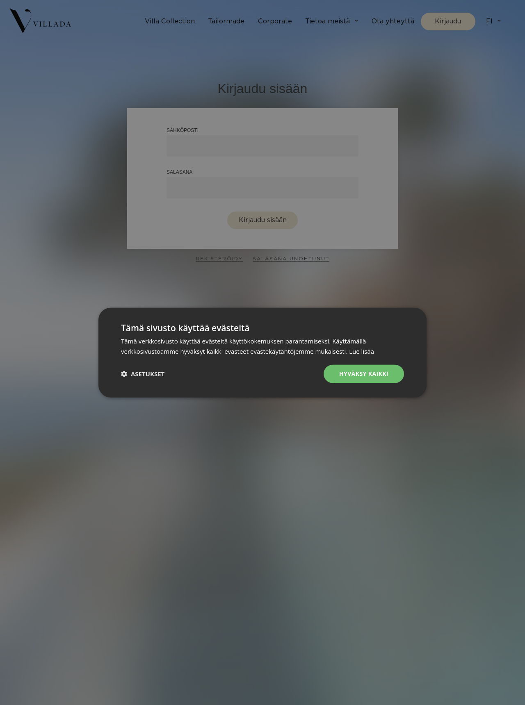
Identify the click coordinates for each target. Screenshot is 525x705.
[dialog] (262, 352)
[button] (142, 374)
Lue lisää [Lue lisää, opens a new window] (361, 351)
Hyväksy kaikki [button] (363, 374)
